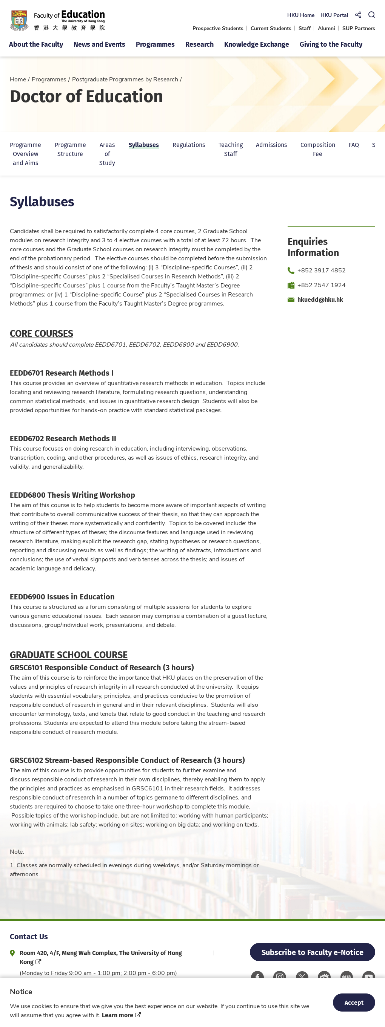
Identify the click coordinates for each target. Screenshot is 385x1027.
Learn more (117, 1014)
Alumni (326, 28)
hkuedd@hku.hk (320, 299)
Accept (354, 1002)
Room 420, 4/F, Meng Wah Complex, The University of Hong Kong (101, 957)
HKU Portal (334, 14)
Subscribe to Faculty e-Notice (312, 952)
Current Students (271, 28)
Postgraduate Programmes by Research (125, 79)
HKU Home (300, 14)
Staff (305, 28)
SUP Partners (358, 28)
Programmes (49, 79)
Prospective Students (217, 28)
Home (18, 79)
